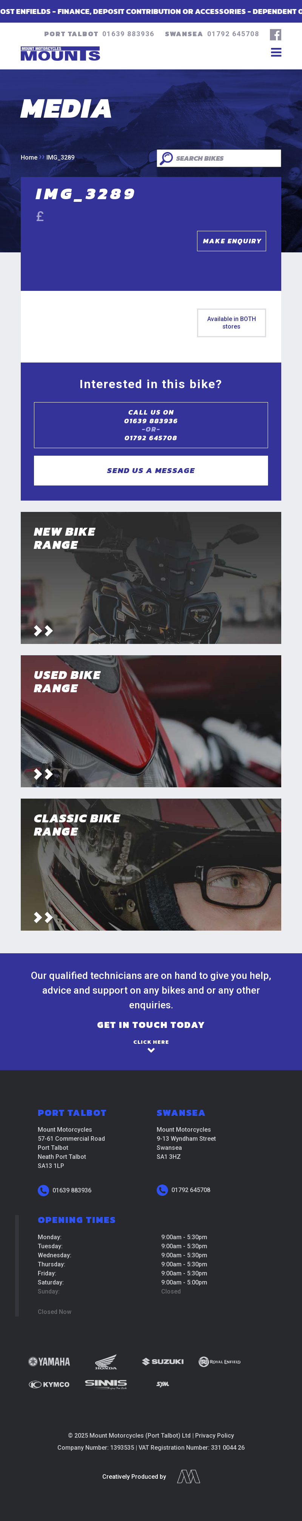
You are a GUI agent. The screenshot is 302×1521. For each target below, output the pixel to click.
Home (29, 157)
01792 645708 (233, 34)
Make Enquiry (232, 241)
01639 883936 (128, 34)
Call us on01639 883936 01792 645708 (151, 425)
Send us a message (151, 470)
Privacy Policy (214, 1435)
